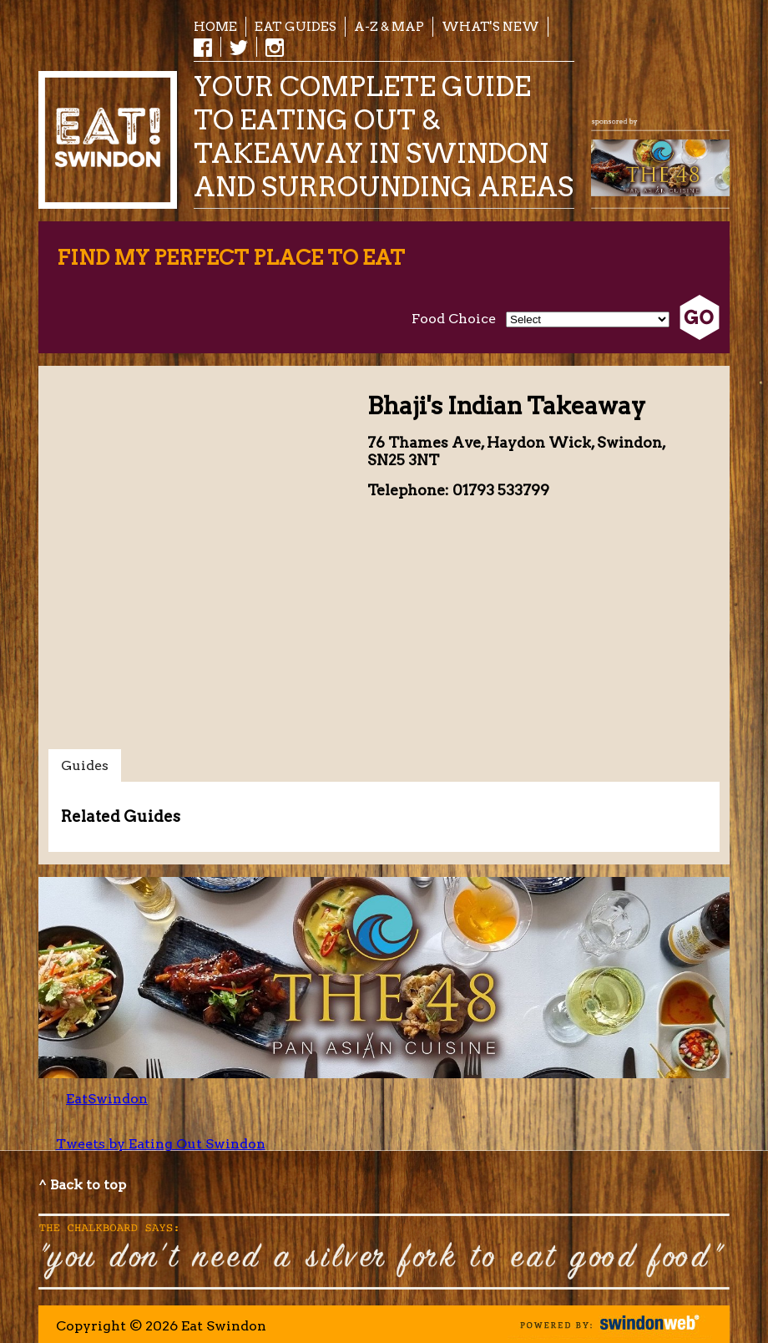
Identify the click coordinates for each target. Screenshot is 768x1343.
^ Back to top (82, 1185)
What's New (490, 26)
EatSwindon (107, 1099)
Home (215, 26)
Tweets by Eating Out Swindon (160, 1144)
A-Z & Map (389, 26)
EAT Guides (295, 26)
